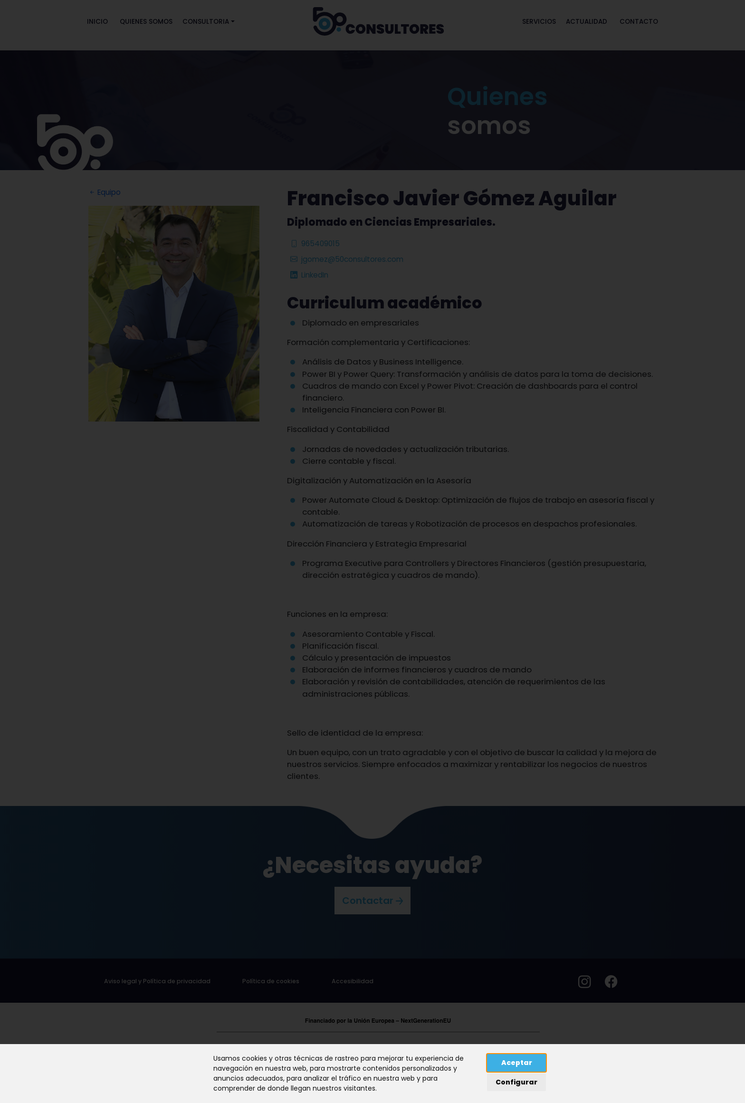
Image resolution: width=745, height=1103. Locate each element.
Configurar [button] (516, 1082)
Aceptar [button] (516, 1062)
